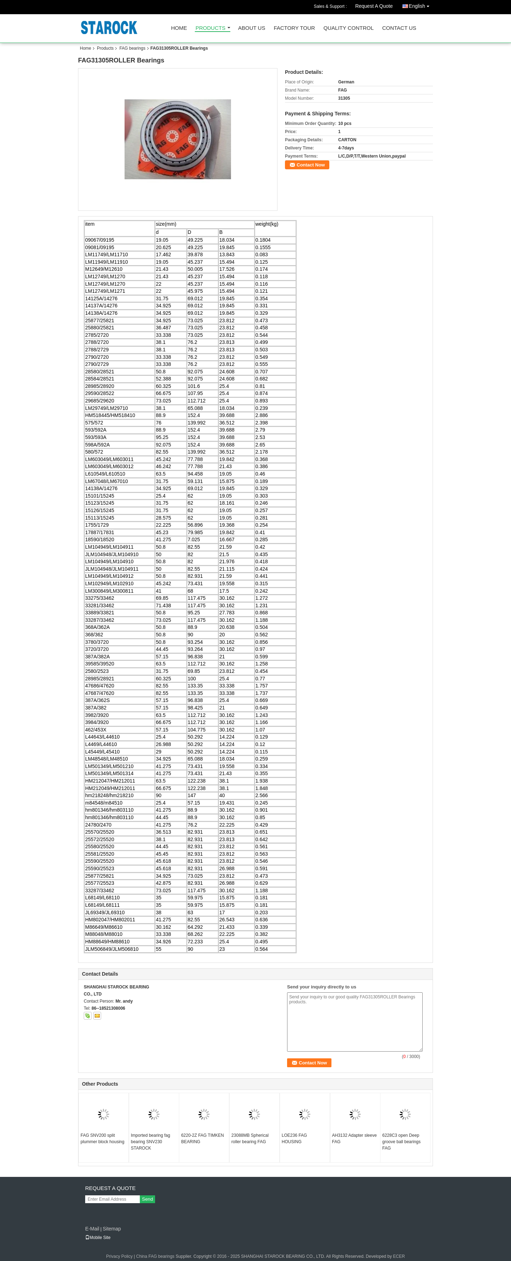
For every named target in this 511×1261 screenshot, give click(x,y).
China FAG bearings (155, 1256)
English (421, 5)
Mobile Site (97, 1237)
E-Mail (92, 1229)
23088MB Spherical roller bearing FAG (250, 1138)
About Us (251, 28)
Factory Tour (294, 28)
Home (179, 28)
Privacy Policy (119, 1256)
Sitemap (112, 1229)
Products (210, 28)
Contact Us (399, 28)
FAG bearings (132, 48)
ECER (399, 1256)
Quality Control (349, 28)
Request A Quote (374, 6)
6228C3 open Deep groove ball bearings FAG (401, 1142)
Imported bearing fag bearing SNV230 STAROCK (150, 1142)
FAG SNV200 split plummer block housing (102, 1138)
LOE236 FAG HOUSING (294, 1138)
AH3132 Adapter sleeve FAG (354, 1138)
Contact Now (311, 165)
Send (147, 1199)
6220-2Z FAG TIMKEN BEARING (202, 1138)
